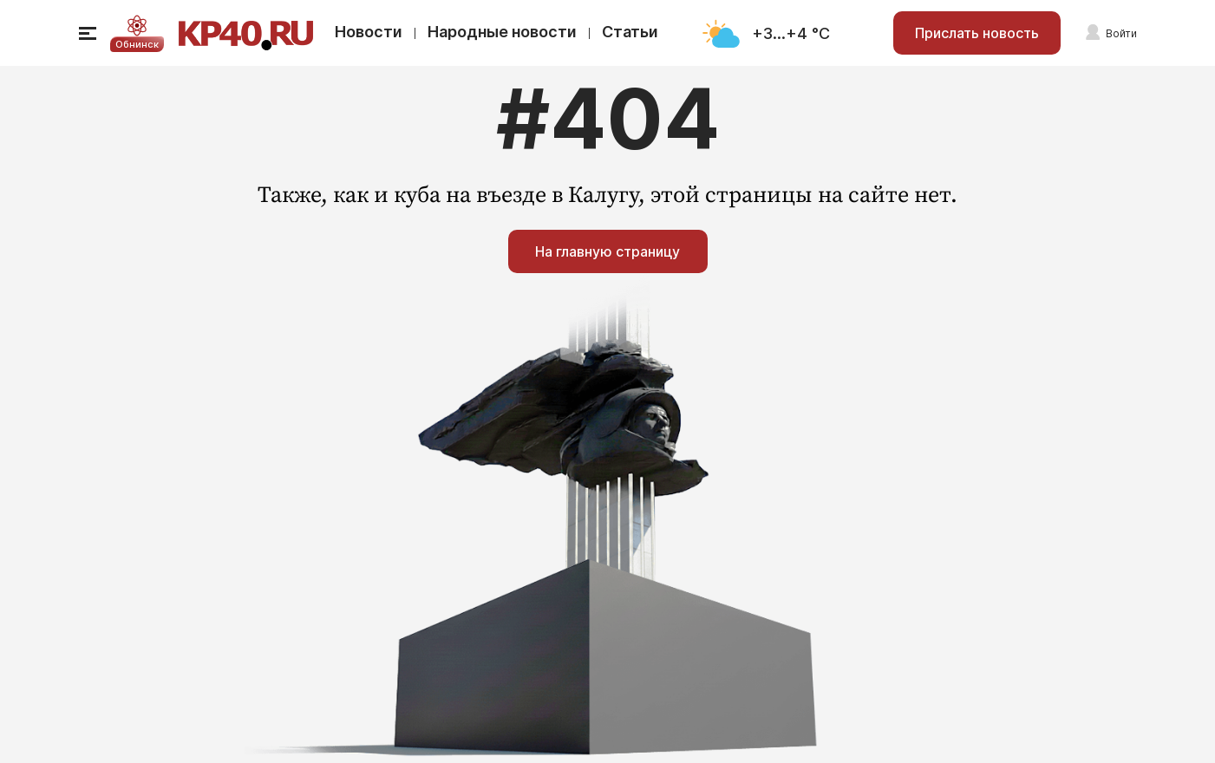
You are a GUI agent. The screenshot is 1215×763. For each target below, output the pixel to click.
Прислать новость (977, 33)
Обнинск (137, 44)
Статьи (630, 32)
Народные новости (502, 32)
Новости (368, 32)
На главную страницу (607, 251)
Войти (1121, 33)
